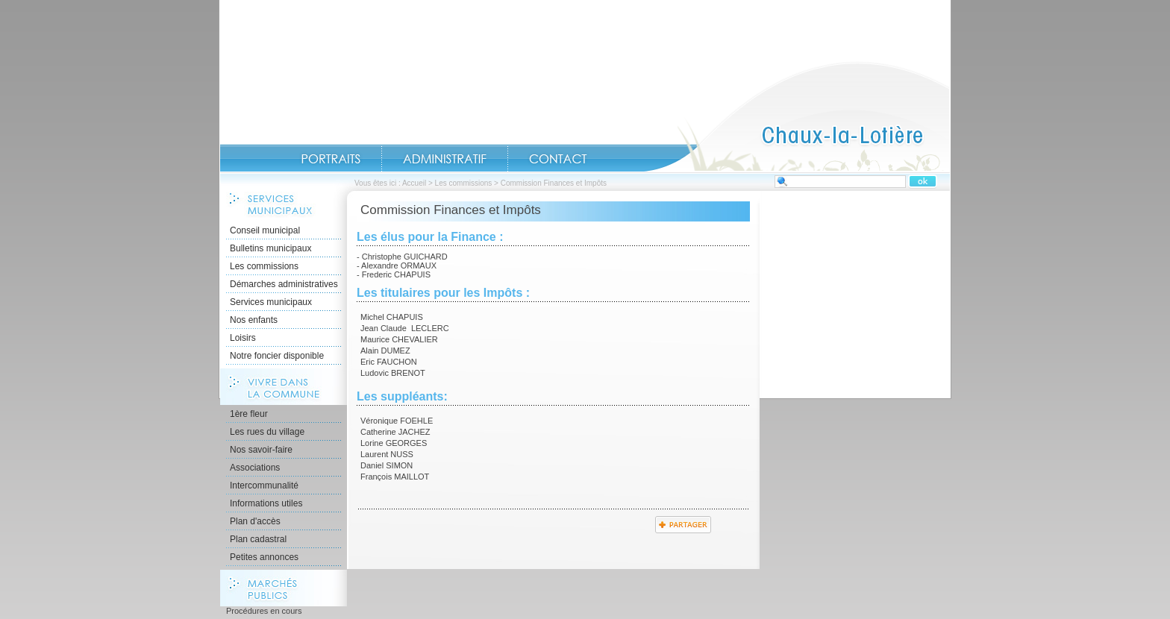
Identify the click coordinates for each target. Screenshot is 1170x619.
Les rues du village (267, 432)
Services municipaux (271, 302)
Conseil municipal (265, 230)
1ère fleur (249, 414)
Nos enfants (254, 320)
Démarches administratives (284, 284)
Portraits (330, 158)
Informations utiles (266, 503)
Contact (558, 158)
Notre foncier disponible (277, 356)
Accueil (797, 116)
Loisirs (243, 338)
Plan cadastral (258, 539)
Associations (255, 467)
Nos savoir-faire (261, 449)
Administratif (444, 158)
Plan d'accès (255, 521)
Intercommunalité (264, 485)
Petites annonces (264, 557)
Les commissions (463, 183)
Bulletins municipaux (270, 248)
